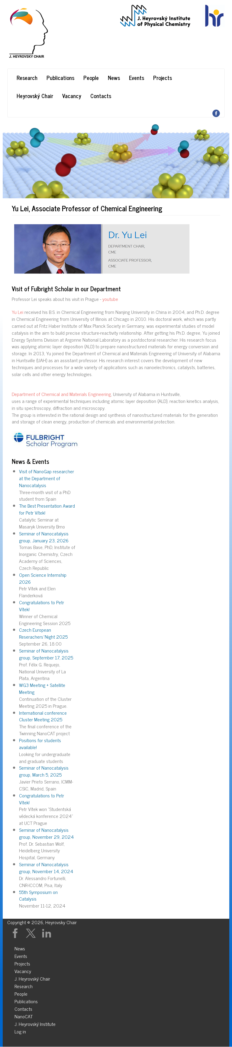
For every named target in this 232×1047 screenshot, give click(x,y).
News (114, 77)
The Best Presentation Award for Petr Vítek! (47, 509)
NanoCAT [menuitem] (23, 1015)
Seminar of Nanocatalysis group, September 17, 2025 (46, 653)
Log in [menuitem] (20, 1030)
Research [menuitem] (23, 985)
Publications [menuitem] (26, 1000)
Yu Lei (17, 312)
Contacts (100, 95)
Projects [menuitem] (22, 962)
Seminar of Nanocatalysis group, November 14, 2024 (46, 867)
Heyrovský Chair (35, 95)
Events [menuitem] (20, 955)
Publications (60, 77)
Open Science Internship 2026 (42, 578)
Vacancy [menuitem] (22, 970)
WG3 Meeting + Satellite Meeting (42, 688)
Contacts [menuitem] (23, 1008)
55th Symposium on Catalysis (38, 895)
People (91, 77)
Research (27, 77)
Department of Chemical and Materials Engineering (61, 394)
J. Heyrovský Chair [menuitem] (32, 978)
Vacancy (71, 95)
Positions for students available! (40, 743)
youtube (110, 299)
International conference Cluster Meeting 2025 (43, 716)
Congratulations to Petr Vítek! (41, 605)
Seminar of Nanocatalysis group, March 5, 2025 (44, 771)
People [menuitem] (20, 993)
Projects (162, 77)
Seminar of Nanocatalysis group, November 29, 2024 (46, 833)
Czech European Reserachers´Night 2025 (43, 633)
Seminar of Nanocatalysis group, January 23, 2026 (44, 536)
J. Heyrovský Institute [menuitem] (35, 1023)
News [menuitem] (19, 947)
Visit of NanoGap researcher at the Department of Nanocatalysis (46, 478)
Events (136, 77)
